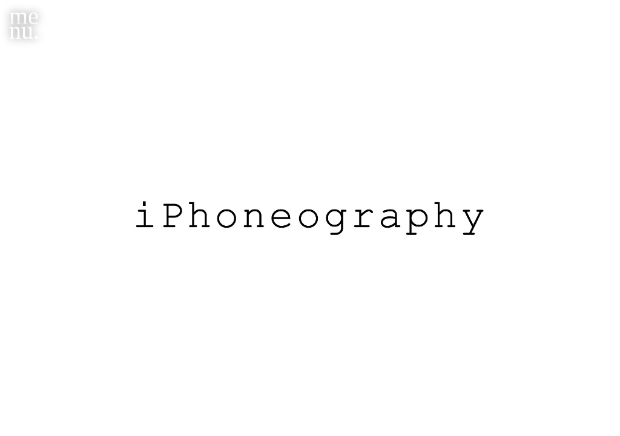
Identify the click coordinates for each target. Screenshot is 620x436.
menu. (24, 23)
